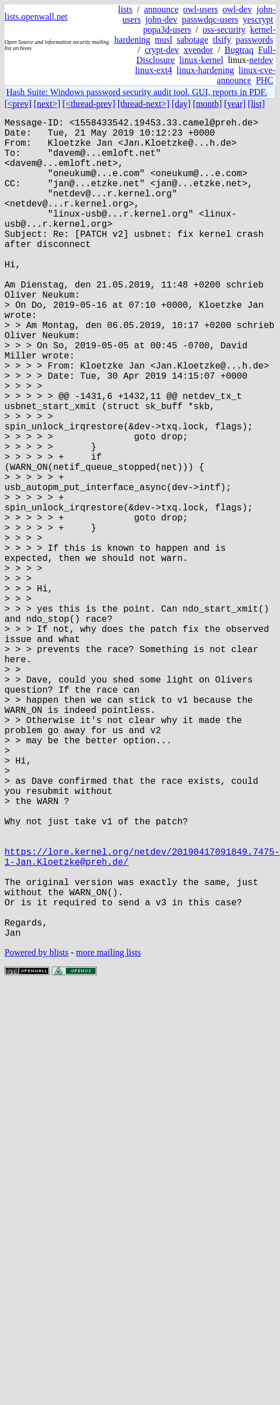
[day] (181, 104)
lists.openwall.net (35, 16)
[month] (207, 104)
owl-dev (237, 9)
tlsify (222, 39)
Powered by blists (36, 1134)
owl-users (200, 9)
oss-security (223, 29)
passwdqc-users (210, 19)
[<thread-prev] (88, 104)
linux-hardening (205, 70)
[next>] (47, 104)
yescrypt (258, 19)
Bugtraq (239, 50)
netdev (261, 60)
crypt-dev (161, 50)
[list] (256, 104)
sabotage (192, 39)
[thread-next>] (144, 104)
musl (163, 39)
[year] (235, 104)
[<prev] (17, 104)
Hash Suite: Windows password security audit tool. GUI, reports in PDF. (136, 92)
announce (161, 9)
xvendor (198, 50)
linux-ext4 (153, 70)
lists (125, 9)
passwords (254, 39)
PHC (264, 80)
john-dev (162, 19)
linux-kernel (201, 60)
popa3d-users (167, 29)
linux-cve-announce (246, 75)
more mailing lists (108, 1134)
